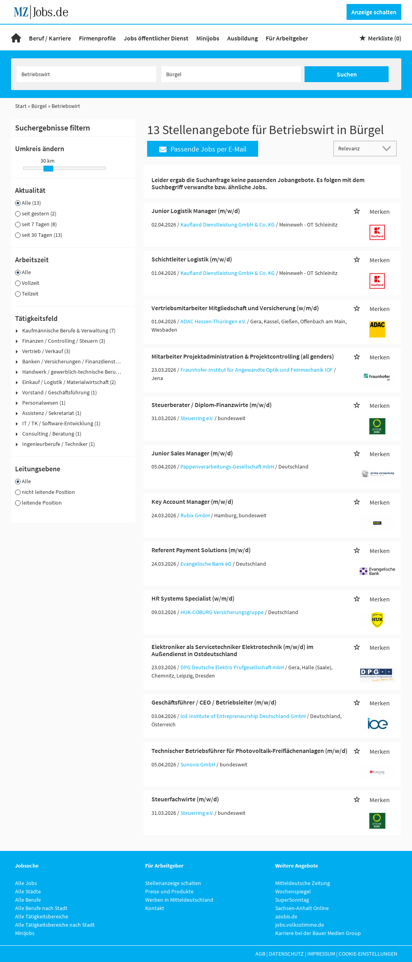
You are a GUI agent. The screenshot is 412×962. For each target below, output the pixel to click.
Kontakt (154, 908)
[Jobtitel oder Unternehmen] (86, 74)
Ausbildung (242, 38)
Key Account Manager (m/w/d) (192, 501)
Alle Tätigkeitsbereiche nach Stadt (55, 924)
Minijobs (207, 38)
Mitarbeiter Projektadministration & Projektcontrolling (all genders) (242, 356)
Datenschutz (286, 953)
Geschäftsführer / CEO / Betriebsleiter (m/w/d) (213, 702)
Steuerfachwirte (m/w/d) (185, 799)
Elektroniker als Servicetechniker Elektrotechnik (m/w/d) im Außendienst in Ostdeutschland (232, 650)
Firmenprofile (97, 38)
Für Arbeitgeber (287, 38)
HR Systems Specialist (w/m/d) (192, 598)
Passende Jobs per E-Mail (203, 149)
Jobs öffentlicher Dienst (156, 38)
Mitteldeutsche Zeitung (302, 883)
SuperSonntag (292, 899)
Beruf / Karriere (50, 38)
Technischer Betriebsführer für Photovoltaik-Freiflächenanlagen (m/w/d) (249, 751)
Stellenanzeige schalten (173, 883)
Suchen (347, 74)
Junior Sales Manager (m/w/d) (192, 453)
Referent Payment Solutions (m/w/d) (201, 550)
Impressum (321, 953)
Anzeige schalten (374, 12)
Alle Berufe (28, 899)
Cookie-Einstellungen (368, 953)
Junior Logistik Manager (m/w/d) (195, 211)
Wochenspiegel (293, 891)
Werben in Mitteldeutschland (179, 899)
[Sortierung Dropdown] (388, 148)
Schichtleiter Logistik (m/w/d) (191, 259)
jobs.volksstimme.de (299, 924)
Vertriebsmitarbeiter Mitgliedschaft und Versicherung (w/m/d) (235, 308)
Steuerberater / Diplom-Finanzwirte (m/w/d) (211, 405)
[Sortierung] (357, 148)
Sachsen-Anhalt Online (302, 908)
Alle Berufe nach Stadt (41, 908)
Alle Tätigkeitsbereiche (41, 916)
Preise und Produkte (169, 891)
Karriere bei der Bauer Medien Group (318, 933)
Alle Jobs (26, 883)
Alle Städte (28, 891)
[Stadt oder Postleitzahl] (231, 74)
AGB (260, 953)
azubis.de (286, 916)
